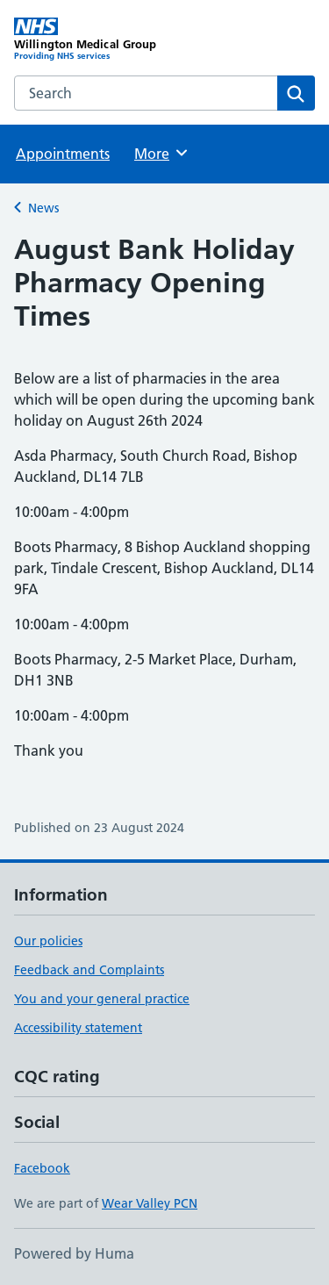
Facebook (42, 1168)
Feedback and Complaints (89, 970)
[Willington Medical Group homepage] (89, 39)
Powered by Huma (74, 1253)
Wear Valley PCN (149, 1203)
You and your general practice (102, 999)
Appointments (63, 153)
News (43, 208)
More (162, 152)
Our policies (48, 941)
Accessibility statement (78, 1028)
